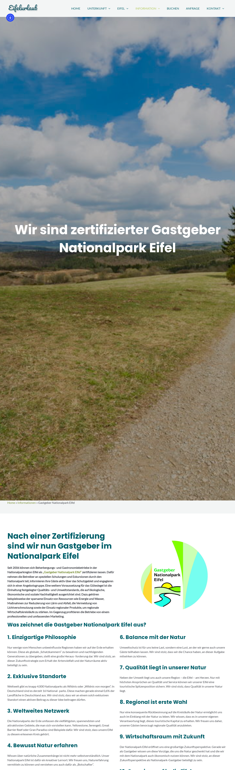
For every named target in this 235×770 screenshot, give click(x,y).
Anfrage (194, 8)
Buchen (176, 8)
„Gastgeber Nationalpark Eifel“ (62, 572)
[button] (115, 8)
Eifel (128, 8)
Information (152, 8)
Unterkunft (105, 8)
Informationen (26, 502)
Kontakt (216, 8)
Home (83, 8)
